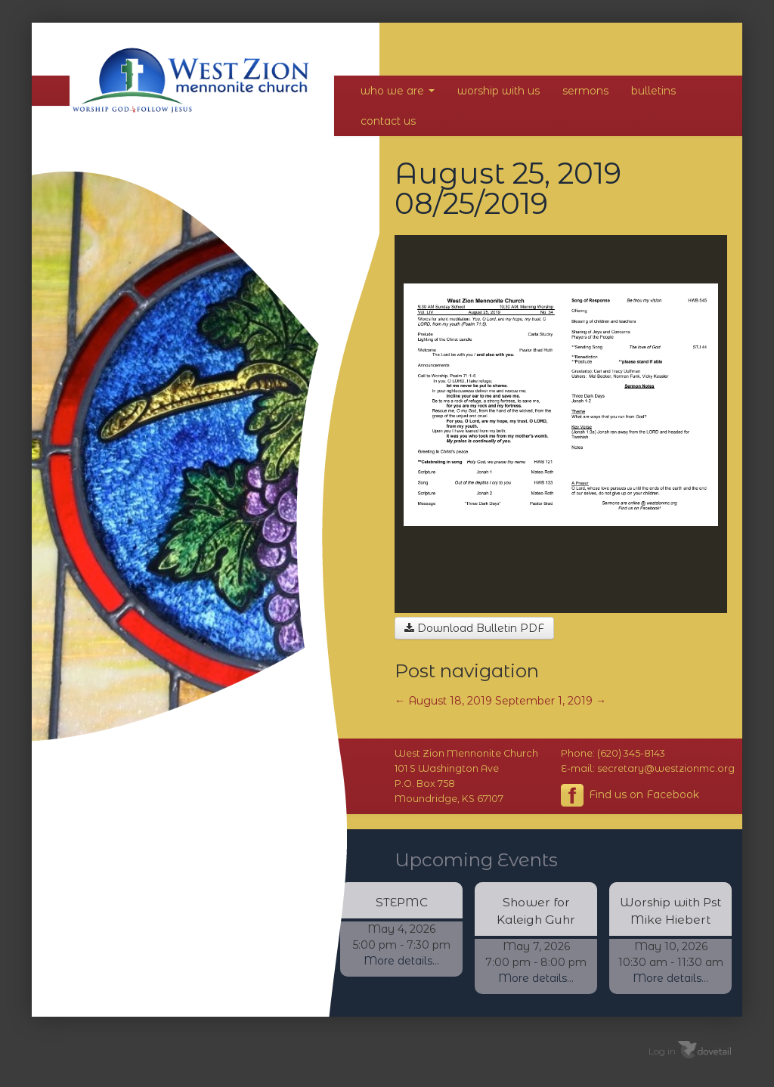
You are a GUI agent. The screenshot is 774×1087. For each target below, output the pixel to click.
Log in (662, 1051)
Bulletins (653, 91)
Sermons (585, 91)
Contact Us (388, 121)
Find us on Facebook (630, 795)
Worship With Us (498, 91)
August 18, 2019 (443, 701)
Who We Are (398, 91)
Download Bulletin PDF (474, 628)
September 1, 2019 (550, 701)
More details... (401, 961)
